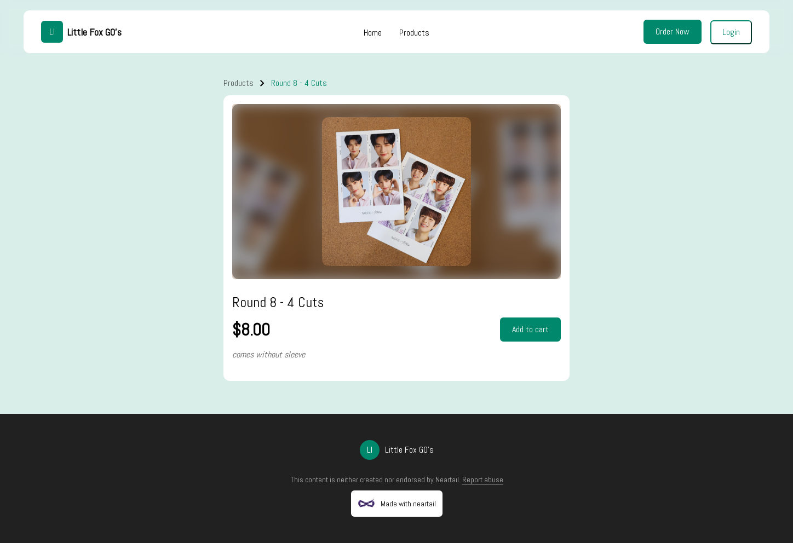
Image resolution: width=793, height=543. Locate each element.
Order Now (672, 31)
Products (414, 32)
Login (731, 32)
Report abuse (482, 479)
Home (373, 32)
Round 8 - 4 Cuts (299, 83)
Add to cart (530, 329)
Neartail (447, 479)
